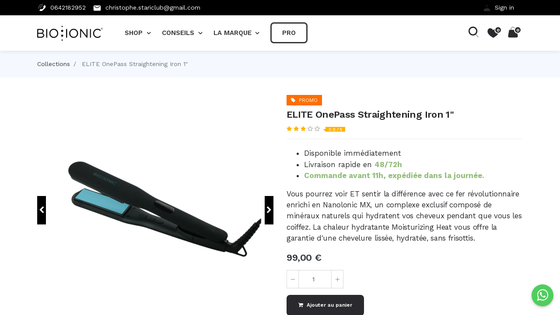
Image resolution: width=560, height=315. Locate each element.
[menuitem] (289, 33)
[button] (41, 210)
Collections (53, 63)
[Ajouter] (337, 279)
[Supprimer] (292, 279)
